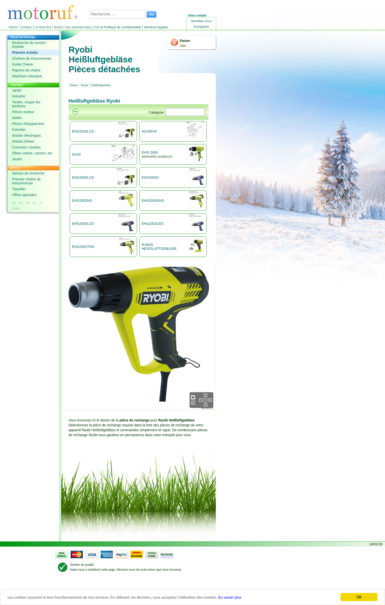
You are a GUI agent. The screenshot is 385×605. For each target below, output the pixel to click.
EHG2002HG (82, 200)
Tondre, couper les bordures (26, 104)
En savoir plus (229, 599)
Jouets (17, 159)
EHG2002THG (83, 247)
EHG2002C (150, 177)
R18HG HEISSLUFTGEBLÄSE (159, 247)
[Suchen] (185, 112)
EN (21, 203)
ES (34, 203)
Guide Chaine (22, 64)
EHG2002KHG (153, 200)
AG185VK (149, 131)
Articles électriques (26, 135)
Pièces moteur (23, 112)
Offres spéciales (24, 195)
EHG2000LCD (83, 177)
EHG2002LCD (83, 224)
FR (28, 203)
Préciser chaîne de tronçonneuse (26, 181)
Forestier (19, 130)
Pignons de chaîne (26, 70)
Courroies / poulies (26, 147)
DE (14, 203)
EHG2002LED (153, 224)
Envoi (58, 27)
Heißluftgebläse (101, 85)
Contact (26, 27)
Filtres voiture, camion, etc (32, 153)
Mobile (16, 208)
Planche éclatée (25, 52)
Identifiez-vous (201, 21)
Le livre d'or (43, 27)
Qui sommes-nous (78, 27)
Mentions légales (156, 27)
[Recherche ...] (117, 14)
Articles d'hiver (23, 141)
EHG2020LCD (83, 131)
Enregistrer (201, 26)
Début (74, 85)
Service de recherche (28, 173)
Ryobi (84, 85)
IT (41, 203)
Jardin (16, 90)
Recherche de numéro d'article (29, 45)
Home (13, 27)
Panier (185, 41)
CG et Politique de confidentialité (118, 27)
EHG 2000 (150, 152)
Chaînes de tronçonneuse (31, 58)
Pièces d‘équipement (28, 124)
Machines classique (27, 76)
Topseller (19, 189)
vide (183, 46)
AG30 (76, 154)
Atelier (17, 118)
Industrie (18, 96)
